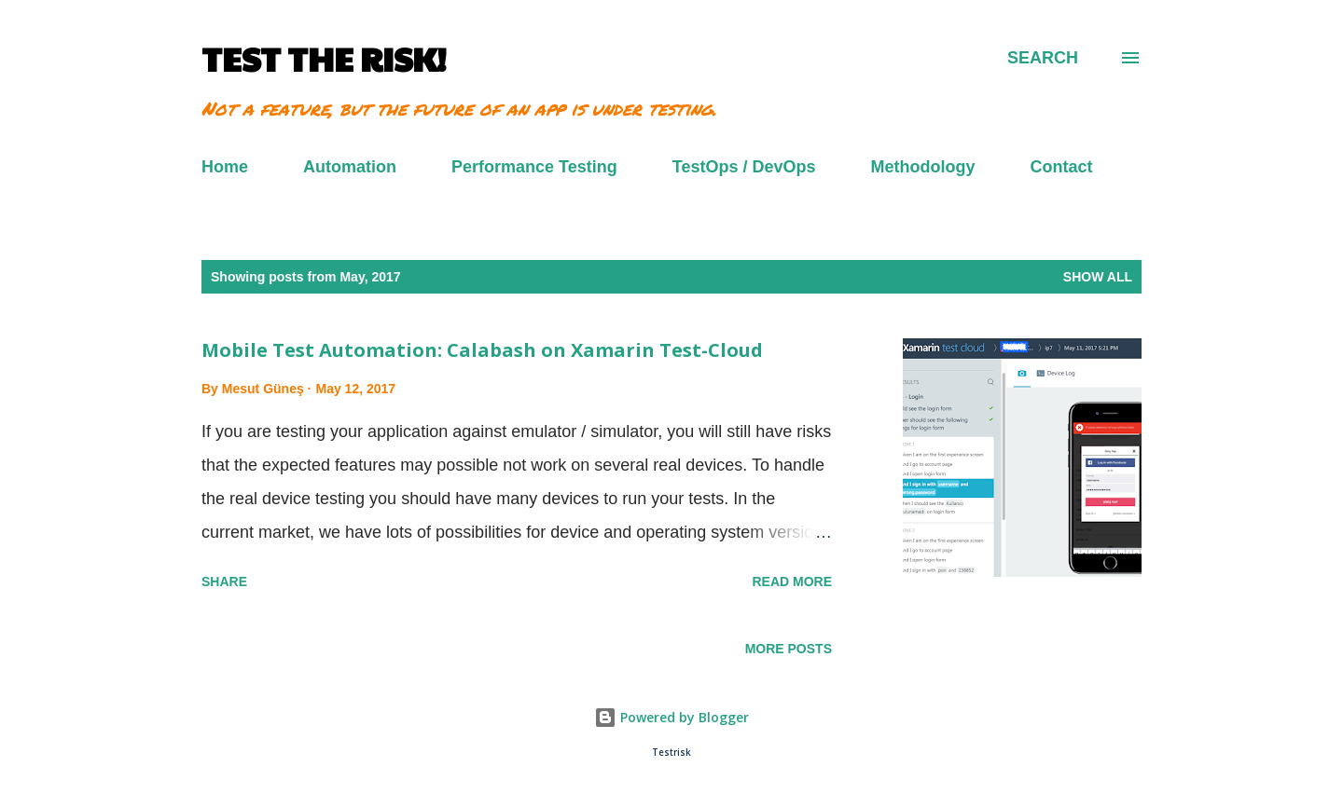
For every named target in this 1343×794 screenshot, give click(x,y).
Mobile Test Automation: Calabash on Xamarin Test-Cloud (482, 350)
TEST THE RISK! (323, 57)
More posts (788, 648)
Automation (349, 166)
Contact (1062, 166)
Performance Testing (534, 166)
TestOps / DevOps (744, 166)
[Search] (1042, 58)
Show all (1097, 276)
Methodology (923, 166)
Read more (792, 581)
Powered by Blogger (671, 717)
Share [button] (224, 581)
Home (224, 166)
